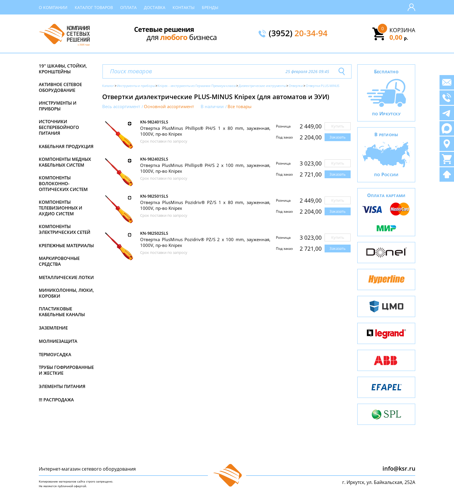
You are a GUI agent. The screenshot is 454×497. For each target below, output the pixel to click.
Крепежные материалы (66, 245)
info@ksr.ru (398, 468)
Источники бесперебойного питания (59, 127)
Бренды (210, 7)
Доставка (154, 7)
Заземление (53, 328)
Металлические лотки (66, 277)
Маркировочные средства (59, 261)
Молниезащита (58, 341)
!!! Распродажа (56, 400)
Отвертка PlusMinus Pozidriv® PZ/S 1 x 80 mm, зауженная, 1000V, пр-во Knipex (205, 205)
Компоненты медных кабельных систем (65, 162)
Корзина (402, 30)
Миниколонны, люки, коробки (66, 293)
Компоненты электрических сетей (64, 229)
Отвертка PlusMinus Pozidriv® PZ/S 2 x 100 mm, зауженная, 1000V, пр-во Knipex (205, 242)
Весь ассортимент (121, 106)
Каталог (108, 85)
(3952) (298, 33)
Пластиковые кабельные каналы (62, 311)
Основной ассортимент (169, 106)
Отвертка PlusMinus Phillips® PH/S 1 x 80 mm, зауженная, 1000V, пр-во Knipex (205, 131)
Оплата (128, 7)
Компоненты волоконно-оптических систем (63, 183)
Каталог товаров (94, 7)
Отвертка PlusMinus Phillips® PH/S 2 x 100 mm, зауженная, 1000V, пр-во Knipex (205, 168)
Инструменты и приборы (57, 106)
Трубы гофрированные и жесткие (66, 370)
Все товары (240, 106)
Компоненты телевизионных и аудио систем (60, 207)
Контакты (184, 7)
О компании (53, 7)
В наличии (212, 106)
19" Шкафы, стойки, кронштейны (63, 68)
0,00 (398, 37)
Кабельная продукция (66, 146)
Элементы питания (62, 386)
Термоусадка (55, 354)
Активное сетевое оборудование (60, 87)
